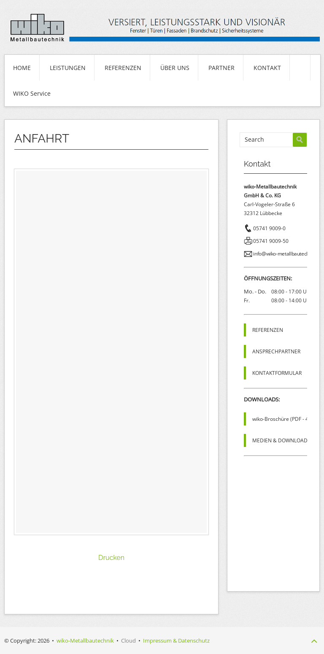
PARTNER (221, 68)
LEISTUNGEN (68, 68)
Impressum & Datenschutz (176, 640)
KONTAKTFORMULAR (277, 373)
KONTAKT (267, 68)
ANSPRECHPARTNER (276, 351)
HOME (22, 68)
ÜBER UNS (174, 68)
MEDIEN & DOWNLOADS (281, 440)
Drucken (111, 558)
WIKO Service (32, 93)
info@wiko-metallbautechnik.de (287, 253)
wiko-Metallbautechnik (85, 640)
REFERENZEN (123, 68)
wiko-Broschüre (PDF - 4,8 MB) (288, 419)
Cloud (128, 640)
